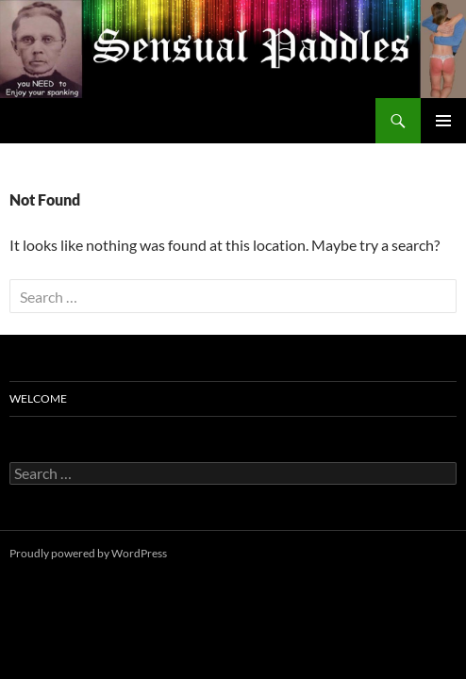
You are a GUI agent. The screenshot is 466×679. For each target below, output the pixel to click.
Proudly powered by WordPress (88, 553)
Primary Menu (443, 120)
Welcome (38, 398)
